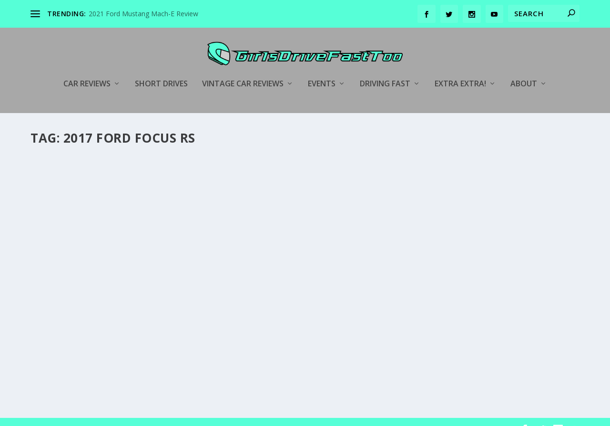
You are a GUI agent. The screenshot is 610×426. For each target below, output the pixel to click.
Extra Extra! (460, 69)
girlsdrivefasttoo (70, 284)
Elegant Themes (96, 415)
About (523, 69)
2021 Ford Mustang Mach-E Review (143, 13)
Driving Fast (385, 69)
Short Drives (161, 69)
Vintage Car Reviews (243, 69)
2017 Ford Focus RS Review (96, 269)
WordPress (185, 415)
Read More (65, 354)
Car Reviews (87, 69)
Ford (181, 284)
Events (322, 69)
